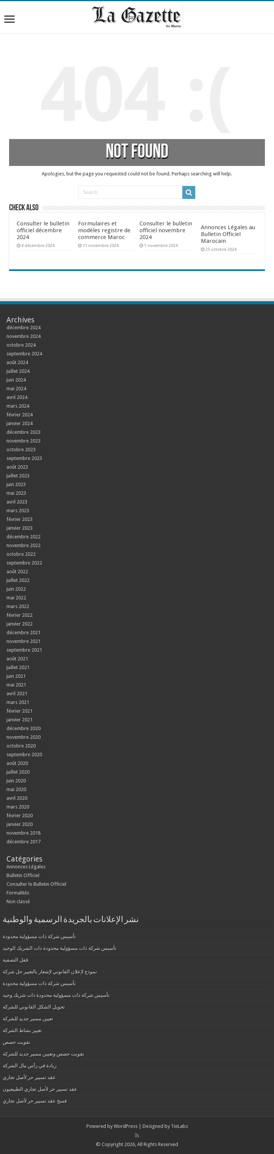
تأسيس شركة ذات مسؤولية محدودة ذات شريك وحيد (56, 995)
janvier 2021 (19, 719)
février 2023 (19, 519)
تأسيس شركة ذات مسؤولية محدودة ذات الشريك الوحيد (59, 948)
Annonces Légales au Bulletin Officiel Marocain (228, 234)
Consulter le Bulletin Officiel (36, 884)
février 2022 (19, 615)
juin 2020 (16, 780)
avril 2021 (16, 693)
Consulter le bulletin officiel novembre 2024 (165, 230)
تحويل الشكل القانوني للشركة (34, 1007)
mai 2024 (16, 388)
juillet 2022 (18, 580)
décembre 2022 (23, 536)
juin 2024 (16, 380)
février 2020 (19, 815)
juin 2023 (16, 484)
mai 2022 (16, 597)
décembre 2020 (23, 728)
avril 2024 (16, 397)
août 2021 (17, 658)
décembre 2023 (23, 432)
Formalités (17, 893)
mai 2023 (16, 493)
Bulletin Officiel (22, 875)
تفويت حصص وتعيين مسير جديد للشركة (43, 1054)
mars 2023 (17, 510)
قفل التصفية (15, 960)
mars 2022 (17, 606)
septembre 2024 (24, 354)
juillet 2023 (18, 475)
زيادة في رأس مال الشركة (29, 1065)
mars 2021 (17, 702)
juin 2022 (16, 589)
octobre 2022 (21, 554)
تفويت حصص (16, 1042)
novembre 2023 (23, 441)
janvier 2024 (19, 423)
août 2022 (17, 571)
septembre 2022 (24, 563)
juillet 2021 (18, 667)
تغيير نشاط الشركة (22, 1030)
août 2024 (17, 362)
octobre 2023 (21, 449)
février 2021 (19, 711)
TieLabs (179, 1126)
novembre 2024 (23, 336)
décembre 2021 (23, 632)
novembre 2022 (23, 545)
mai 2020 (16, 789)
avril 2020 (16, 798)
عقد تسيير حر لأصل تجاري (29, 1077)
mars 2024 (17, 406)
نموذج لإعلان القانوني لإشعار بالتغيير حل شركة (50, 971)
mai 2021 (16, 685)
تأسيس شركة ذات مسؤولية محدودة (39, 936)
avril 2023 (16, 502)
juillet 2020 (18, 772)
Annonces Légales (25, 866)
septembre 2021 (24, 650)
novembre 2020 (23, 737)
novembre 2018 (23, 833)
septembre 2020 (24, 754)
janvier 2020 (19, 824)
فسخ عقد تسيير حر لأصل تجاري (35, 1101)
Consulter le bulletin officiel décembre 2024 (43, 230)
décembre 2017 (23, 841)
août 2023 (17, 467)
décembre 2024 (23, 327)
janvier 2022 (19, 624)
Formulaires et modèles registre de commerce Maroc (104, 230)
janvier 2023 (19, 528)
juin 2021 (16, 676)
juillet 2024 (18, 371)
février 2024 (19, 415)
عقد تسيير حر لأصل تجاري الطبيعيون (40, 1089)
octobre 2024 (21, 345)
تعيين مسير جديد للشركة (28, 1018)
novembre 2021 (23, 641)
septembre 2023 (24, 458)
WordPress (126, 1126)
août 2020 (17, 763)
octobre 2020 (21, 746)
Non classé (18, 901)
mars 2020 (17, 807)
